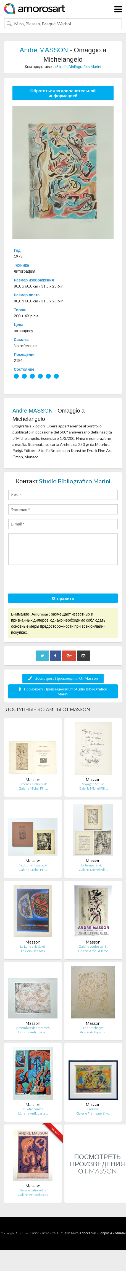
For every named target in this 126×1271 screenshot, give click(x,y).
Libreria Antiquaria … (33, 1032)
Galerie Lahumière (32, 1190)
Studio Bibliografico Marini (78, 66)
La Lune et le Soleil (33, 946)
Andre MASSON (44, 50)
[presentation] (50, 580)
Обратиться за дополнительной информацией (63, 93)
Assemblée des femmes (32, 1028)
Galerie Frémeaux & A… (93, 1113)
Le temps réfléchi (93, 865)
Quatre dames (33, 1109)
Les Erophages (93, 1028)
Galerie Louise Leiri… (93, 946)
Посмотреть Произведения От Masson (63, 678)
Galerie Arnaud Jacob (93, 951)
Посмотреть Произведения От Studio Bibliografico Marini (63, 691)
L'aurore (93, 1109)
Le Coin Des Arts (33, 951)
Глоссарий (88, 1233)
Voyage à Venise (93, 784)
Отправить (63, 598)
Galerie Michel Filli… (33, 788)
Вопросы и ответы (111, 1233)
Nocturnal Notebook (33, 865)
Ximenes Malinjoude (33, 784)
